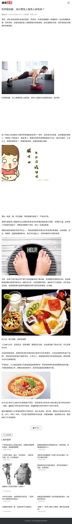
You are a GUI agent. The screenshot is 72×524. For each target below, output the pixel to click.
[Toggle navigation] (68, 3)
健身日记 (4, 14)
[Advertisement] (36, 45)
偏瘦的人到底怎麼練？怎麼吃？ (13, 486)
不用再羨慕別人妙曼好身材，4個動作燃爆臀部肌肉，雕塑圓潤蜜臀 (18, 446)
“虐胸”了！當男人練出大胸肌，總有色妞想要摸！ (53, 508)
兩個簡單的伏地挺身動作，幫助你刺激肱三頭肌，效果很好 (52, 466)
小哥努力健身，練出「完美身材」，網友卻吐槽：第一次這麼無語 (17, 456)
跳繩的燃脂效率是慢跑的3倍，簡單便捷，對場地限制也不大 (53, 446)
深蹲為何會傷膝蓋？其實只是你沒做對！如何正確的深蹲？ (52, 456)
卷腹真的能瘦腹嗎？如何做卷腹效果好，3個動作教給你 (53, 498)
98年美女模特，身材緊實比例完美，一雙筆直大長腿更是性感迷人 (17, 498)
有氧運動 (26, 14)
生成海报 (7, 434)
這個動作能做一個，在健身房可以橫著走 (17, 507)
